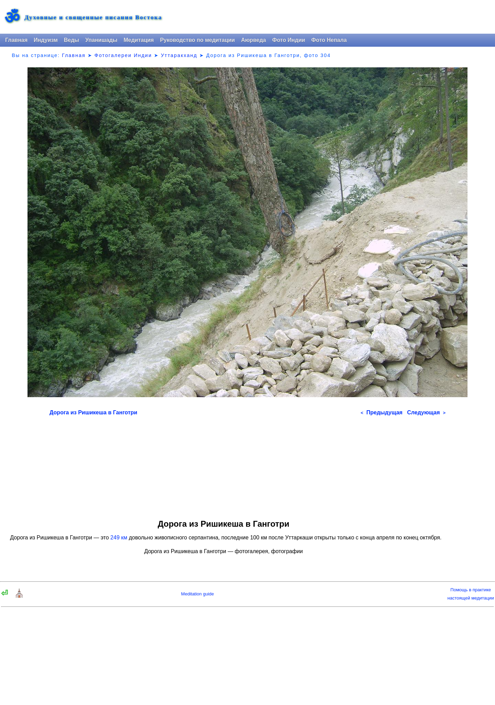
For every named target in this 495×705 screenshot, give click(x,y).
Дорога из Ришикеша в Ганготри (93, 412)
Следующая (426, 412)
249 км (118, 537)
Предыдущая (382, 412)
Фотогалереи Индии (123, 55)
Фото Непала (329, 40)
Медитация (138, 40)
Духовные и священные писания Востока (93, 17)
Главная (16, 40)
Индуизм (46, 40)
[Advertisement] (248, 465)
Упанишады (101, 40)
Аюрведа (253, 40)
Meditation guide (197, 593)
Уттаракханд (179, 55)
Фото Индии (288, 40)
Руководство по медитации (197, 40)
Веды (71, 40)
